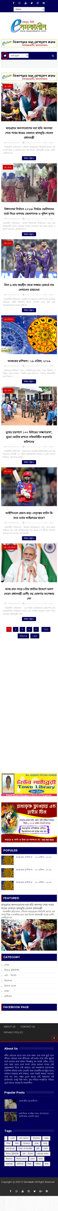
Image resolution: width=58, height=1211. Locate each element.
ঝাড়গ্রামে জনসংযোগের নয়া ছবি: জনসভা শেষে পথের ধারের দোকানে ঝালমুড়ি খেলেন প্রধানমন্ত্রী (29, 134)
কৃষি (38, 1163)
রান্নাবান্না (9, 1179)
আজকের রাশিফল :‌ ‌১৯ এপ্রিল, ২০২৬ (29, 365)
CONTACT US (27, 1041)
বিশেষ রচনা (10, 1001)
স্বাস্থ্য (47, 1179)
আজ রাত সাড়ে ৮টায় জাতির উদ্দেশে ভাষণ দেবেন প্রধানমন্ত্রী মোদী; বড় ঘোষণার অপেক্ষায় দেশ (29, 602)
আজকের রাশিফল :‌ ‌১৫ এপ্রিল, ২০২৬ (34, 884)
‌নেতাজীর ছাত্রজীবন (28, 1116)
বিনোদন (8, 995)
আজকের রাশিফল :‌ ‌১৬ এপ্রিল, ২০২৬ (34, 872)
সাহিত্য (38, 1179)
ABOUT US (9, 1041)
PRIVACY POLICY (13, 1047)
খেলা (9, 246)
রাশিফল (10, 323)
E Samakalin (27, 1197)
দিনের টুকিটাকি (11, 985)
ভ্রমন (32, 1174)
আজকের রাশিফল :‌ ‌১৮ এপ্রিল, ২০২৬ (34, 897)
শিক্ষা (30, 1179)
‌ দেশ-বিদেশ (11, 554)
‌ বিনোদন (36, 1153)
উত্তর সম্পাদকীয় (25, 1163)
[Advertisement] (29, 689)
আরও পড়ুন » (29, 160)
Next (23, 647)
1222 (46, 641)
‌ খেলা (12, 1153)
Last (34, 647)
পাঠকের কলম (43, 1169)
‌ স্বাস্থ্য (16, 1158)
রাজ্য (6, 1006)
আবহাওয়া (10, 1163)
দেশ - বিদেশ (10, 990)
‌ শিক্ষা (8, 1158)
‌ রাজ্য (9, 86)
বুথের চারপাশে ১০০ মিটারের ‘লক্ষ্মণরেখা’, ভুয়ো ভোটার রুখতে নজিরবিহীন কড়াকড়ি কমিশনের (29, 443)
